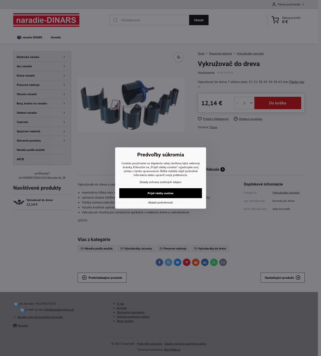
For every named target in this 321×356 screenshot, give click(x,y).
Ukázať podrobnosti (160, 202)
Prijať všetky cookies (160, 193)
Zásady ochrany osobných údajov (160, 182)
